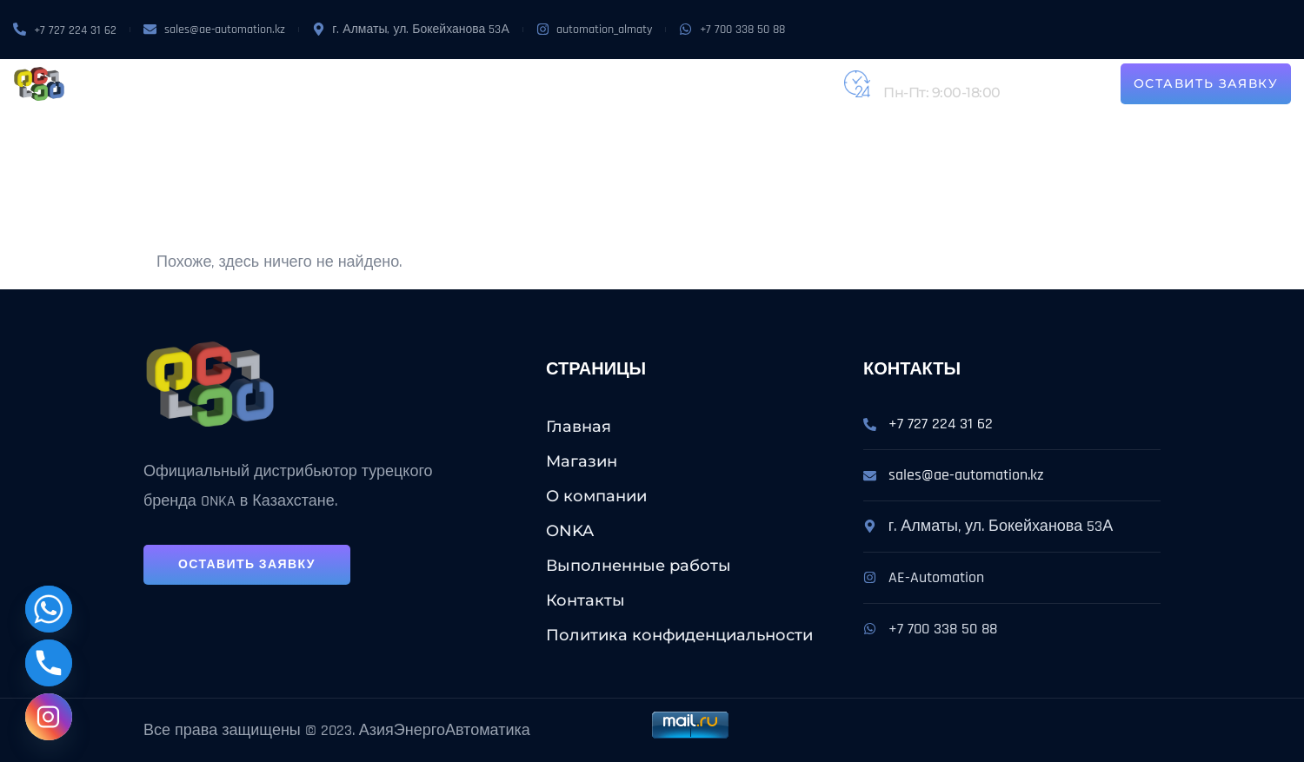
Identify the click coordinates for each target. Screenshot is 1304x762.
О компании (374, 83)
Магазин (286, 83)
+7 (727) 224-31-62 (940, 74)
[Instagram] (48, 716)
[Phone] (48, 662)
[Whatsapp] (48, 609)
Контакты (774, 83)
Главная (578, 426)
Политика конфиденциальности (679, 635)
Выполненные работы (643, 83)
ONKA (447, 83)
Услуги (512, 83)
